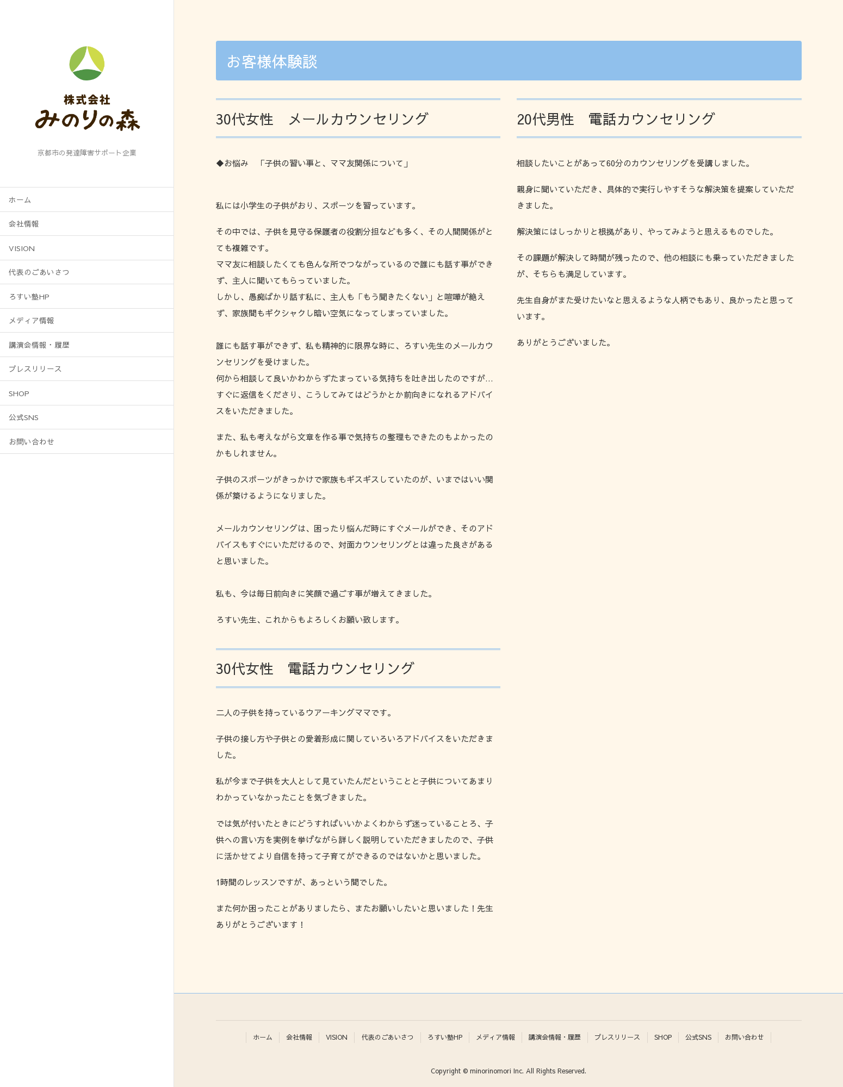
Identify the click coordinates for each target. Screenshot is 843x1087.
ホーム (20, 200)
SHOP (19, 393)
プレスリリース (35, 369)
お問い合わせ (31, 441)
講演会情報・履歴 (39, 345)
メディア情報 (31, 320)
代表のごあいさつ (39, 272)
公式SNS (24, 417)
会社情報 (24, 223)
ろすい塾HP (29, 296)
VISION (22, 248)
